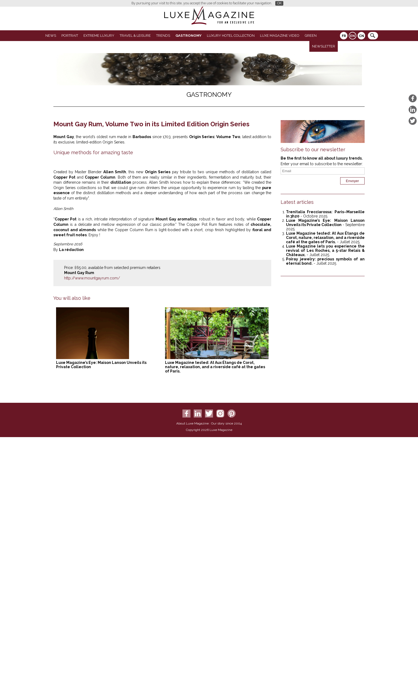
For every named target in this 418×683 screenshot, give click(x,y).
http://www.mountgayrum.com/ (92, 535)
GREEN (311, 36)
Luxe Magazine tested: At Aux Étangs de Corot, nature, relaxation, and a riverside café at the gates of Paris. (215, 624)
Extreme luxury (98, 36)
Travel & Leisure (135, 36)
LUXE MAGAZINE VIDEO (279, 36)
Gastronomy (188, 36)
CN (361, 36)
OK (279, 3)
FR (344, 36)
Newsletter (323, 46)
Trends (163, 36)
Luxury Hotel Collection (231, 36)
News (50, 36)
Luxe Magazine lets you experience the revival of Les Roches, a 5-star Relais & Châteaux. (325, 250)
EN (352, 36)
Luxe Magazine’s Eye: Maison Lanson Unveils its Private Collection (325, 222)
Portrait (69, 36)
